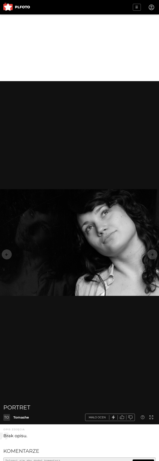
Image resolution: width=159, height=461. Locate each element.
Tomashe (21, 417)
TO (6, 417)
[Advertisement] (79, 48)
